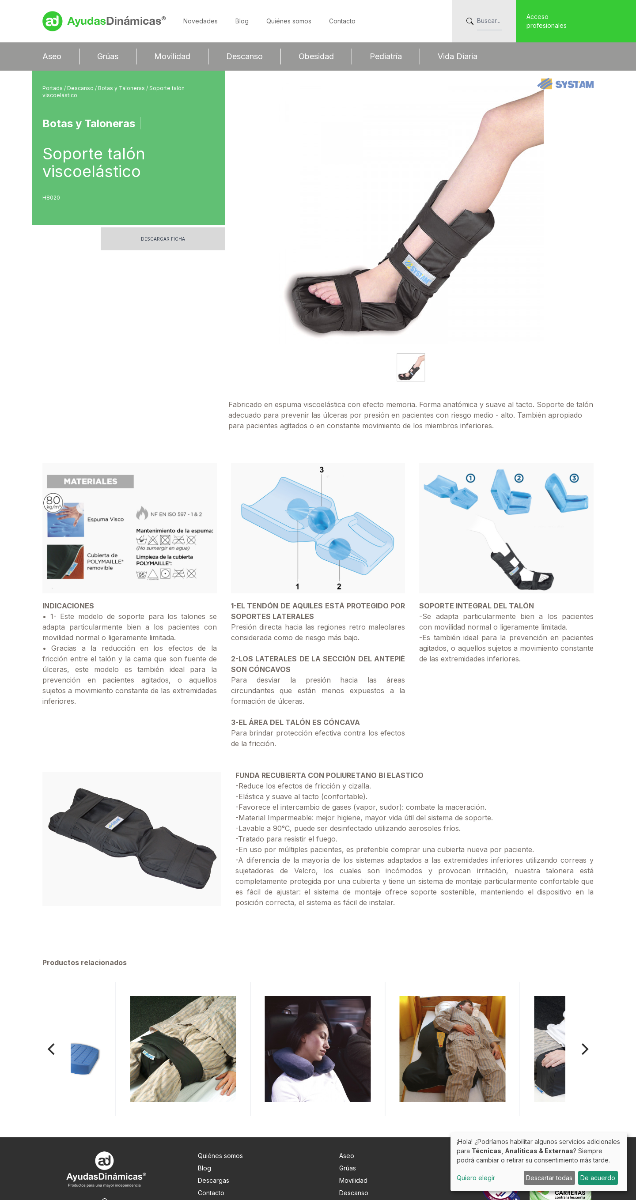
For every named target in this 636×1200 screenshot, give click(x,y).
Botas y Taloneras (122, 88)
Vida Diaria (457, 56)
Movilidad (172, 56)
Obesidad (316, 56)
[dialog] (538, 1161)
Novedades (200, 21)
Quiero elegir (476, 1177)
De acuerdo (597, 1177)
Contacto (342, 21)
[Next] (584, 989)
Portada (53, 88)
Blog (242, 21)
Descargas (213, 1120)
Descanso (244, 56)
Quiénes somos (288, 21)
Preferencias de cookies (234, 1170)
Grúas (107, 56)
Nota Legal (213, 1145)
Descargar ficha (163, 239)
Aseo (51, 56)
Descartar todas (549, 1177)
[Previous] (52, 989)
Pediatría (386, 56)
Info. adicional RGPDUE (231, 1157)
